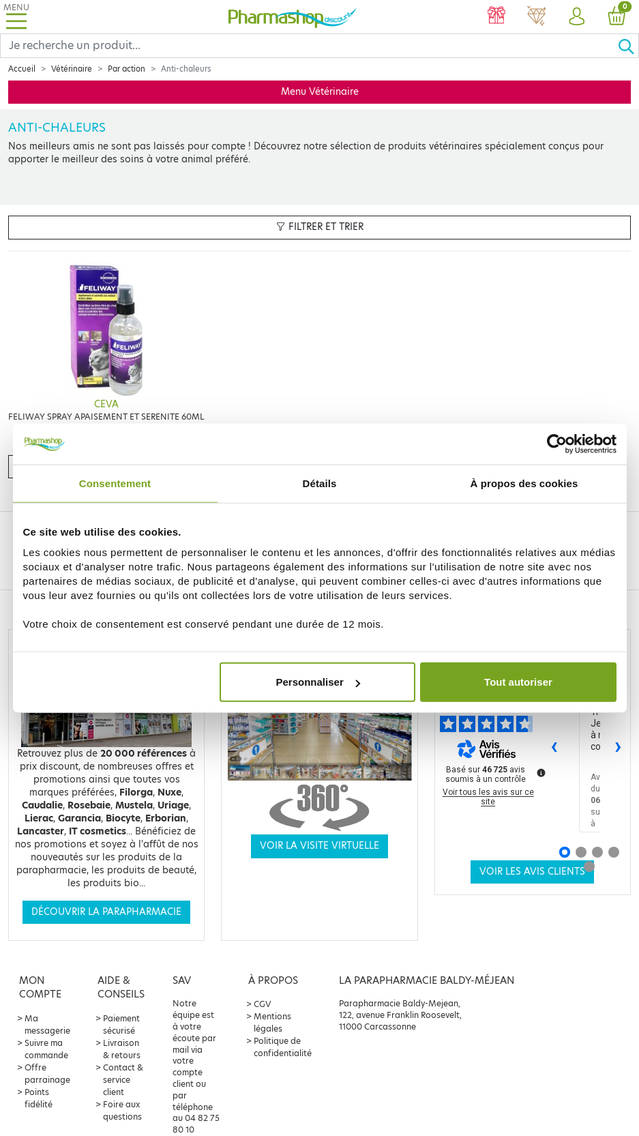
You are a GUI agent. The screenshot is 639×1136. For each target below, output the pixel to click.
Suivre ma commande (46, 1049)
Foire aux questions (122, 1110)
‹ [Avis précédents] (554, 745)
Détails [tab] (320, 483)
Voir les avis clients (532, 871)
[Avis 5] (589, 866)
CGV (262, 1004)
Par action (126, 68)
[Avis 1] (564, 852)
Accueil (21, 68)
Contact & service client (123, 1080)
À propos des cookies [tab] (524, 483)
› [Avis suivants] (618, 745)
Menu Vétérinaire (320, 91)
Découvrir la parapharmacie (106, 911)
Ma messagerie (47, 1024)
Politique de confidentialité (283, 1047)
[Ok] (628, 45)
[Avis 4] (613, 852)
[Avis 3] (597, 852)
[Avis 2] (581, 852)
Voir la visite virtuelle (319, 845)
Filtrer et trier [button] (319, 226)
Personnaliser (318, 682)
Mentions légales (272, 1022)
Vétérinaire (71, 68)
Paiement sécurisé (121, 1024)
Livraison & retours (121, 1049)
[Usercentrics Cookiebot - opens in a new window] (556, 443)
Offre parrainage (47, 1074)
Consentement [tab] (115, 483)
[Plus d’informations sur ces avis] (540, 771)
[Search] (309, 45)
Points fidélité (39, 1098)
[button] (576, 17)
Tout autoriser (518, 682)
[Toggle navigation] (16, 16)
